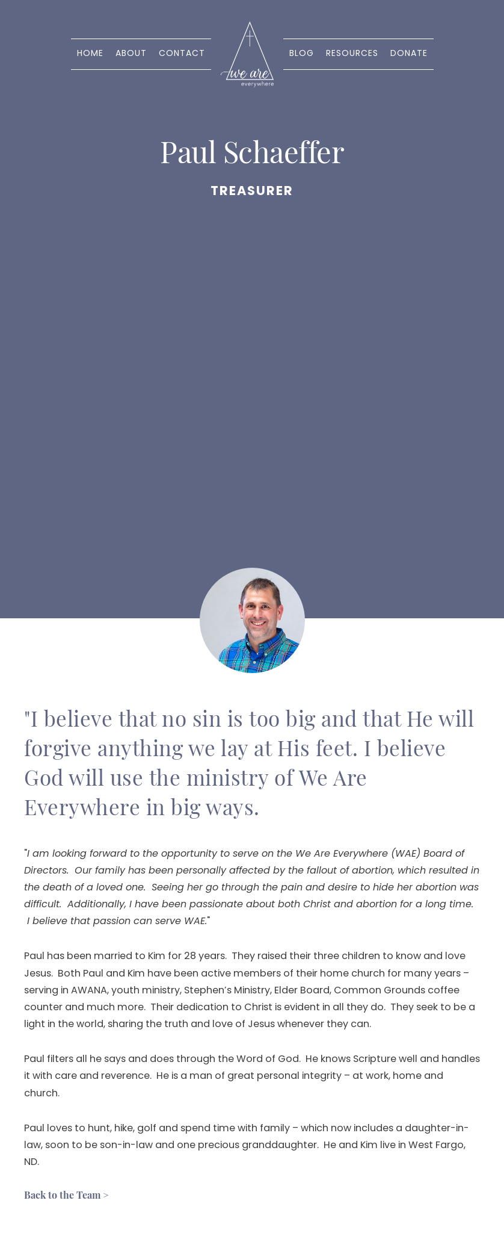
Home (90, 53)
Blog (301, 53)
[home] (247, 54)
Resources (352, 53)
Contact (182, 53)
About (131, 53)
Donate (409, 53)
